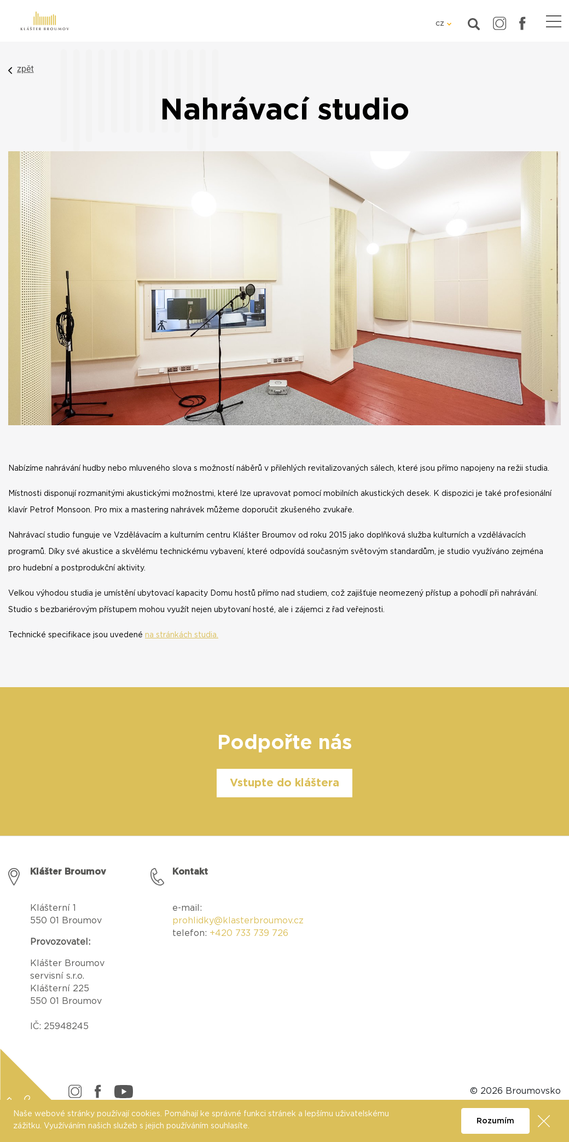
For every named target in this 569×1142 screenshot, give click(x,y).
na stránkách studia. (181, 635)
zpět (25, 69)
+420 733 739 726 (249, 933)
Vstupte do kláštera (284, 783)
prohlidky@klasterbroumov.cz (238, 920)
